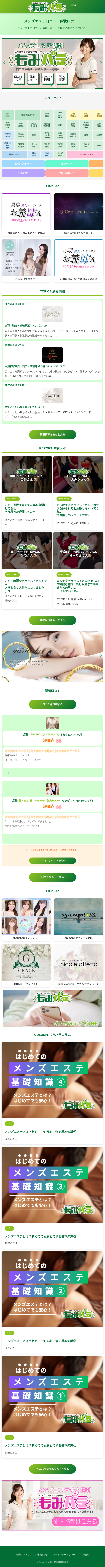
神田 (86, 135)
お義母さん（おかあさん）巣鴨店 (26, 233)
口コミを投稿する (53, 704)
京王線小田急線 (20, 135)
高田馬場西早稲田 (46, 125)
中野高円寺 (21, 125)
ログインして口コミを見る (52, 860)
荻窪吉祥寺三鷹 (8, 125)
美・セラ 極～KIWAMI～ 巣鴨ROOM (39, 800)
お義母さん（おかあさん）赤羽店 (79, 279)
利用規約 (84, 1554)
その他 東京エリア (27, 115)
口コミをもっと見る (52, 877)
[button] (100, 62)
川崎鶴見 (47, 154)
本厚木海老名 (8, 135)
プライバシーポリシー (64, 1554)
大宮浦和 (86, 115)
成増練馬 (47, 115)
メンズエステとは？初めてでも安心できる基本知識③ (40, 1236)
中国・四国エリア (66, 173)
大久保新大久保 (33, 125)
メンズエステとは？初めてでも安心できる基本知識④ (40, 1131)
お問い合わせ (41, 1554)
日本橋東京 (86, 145)
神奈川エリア (14, 154)
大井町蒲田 (60, 154)
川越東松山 (73, 115)
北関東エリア (67, 164)
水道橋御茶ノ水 (73, 135)
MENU (73, 6)
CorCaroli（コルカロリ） (78, 233)
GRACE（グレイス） (26, 984)
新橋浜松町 (73, 145)
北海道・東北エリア (23, 164)
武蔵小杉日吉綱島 (7, 145)
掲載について (22, 1554)
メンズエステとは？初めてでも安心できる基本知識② (40, 1341)
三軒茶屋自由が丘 (20, 145)
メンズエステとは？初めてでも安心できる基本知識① (40, 1445)
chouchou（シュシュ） (26, 938)
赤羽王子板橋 (60, 114)
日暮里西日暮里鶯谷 (86, 125)
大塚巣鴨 (73, 125)
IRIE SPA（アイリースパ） (45, 734)
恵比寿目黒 (47, 145)
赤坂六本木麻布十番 (60, 135)
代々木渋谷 (34, 145)
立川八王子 (8, 115)
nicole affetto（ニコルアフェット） (78, 984)
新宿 (34, 135)
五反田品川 (60, 145)
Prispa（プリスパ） (26, 279)
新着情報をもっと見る (52, 434)
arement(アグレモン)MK (79, 938)
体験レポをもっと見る (52, 620)
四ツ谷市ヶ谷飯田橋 (47, 135)
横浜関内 (34, 154)
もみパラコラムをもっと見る (52, 1469)
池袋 (60, 125)
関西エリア (23, 173)
